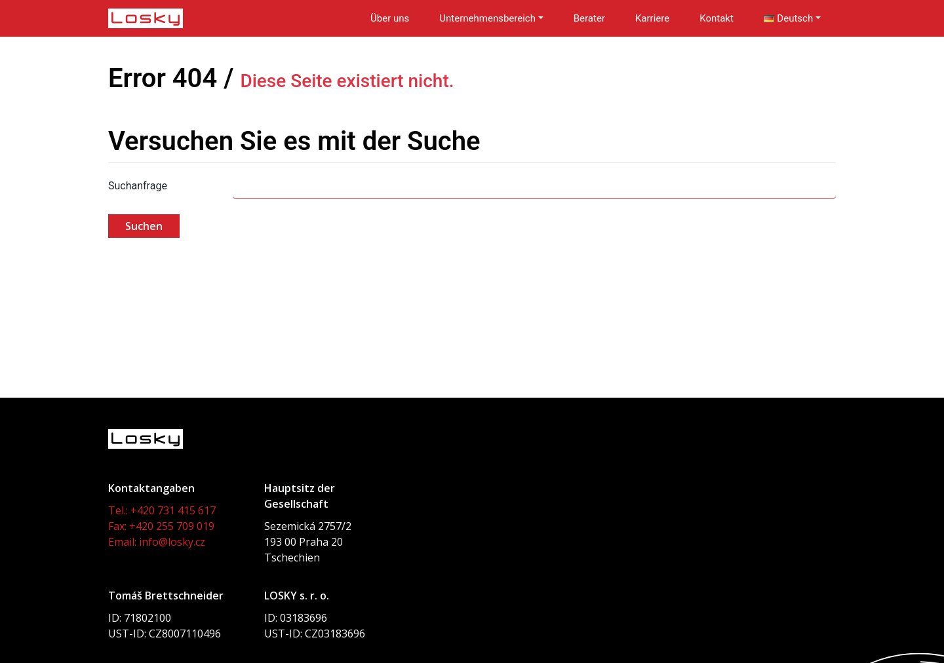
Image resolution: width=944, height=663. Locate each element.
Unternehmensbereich (487, 18)
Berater (589, 18)
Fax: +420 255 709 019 (161, 526)
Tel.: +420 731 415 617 (162, 510)
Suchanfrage (137, 186)
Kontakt (716, 18)
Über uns (389, 18)
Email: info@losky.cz (156, 542)
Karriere (652, 18)
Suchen (144, 226)
